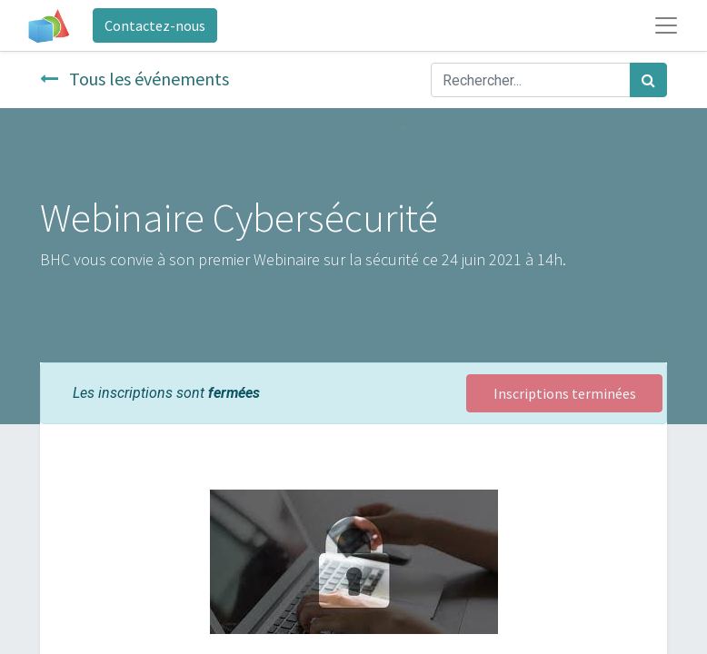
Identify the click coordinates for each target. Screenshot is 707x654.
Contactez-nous (155, 25)
